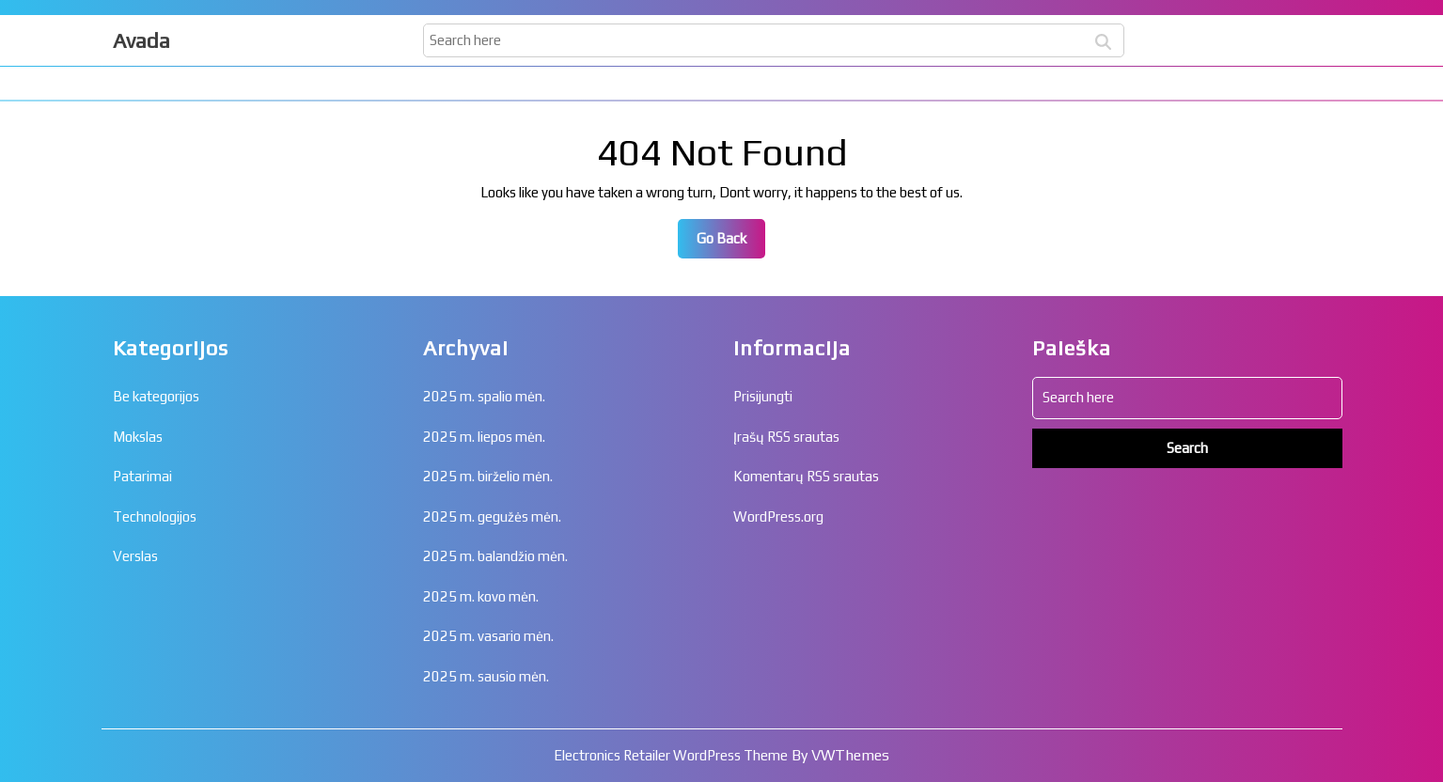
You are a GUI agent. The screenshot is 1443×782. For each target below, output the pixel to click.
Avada (141, 40)
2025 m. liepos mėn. (484, 437)
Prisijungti (762, 396)
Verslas (135, 556)
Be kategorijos (156, 396)
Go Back (731, 243)
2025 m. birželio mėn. (488, 476)
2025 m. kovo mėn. (481, 596)
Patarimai (142, 476)
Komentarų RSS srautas (806, 476)
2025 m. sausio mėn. (486, 676)
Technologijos (154, 516)
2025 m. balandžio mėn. (495, 556)
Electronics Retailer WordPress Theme (671, 755)
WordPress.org (778, 516)
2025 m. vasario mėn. (488, 636)
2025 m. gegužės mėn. (492, 516)
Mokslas (138, 437)
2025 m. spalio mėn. (484, 396)
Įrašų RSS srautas (786, 437)
